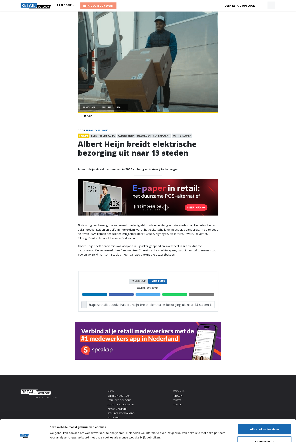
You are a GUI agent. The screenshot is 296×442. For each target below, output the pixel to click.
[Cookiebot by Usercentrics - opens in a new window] (24, 434)
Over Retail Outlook (239, 5)
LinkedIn (178, 396)
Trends (88, 116)
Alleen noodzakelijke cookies (264, 432)
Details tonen (58, 425)
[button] (262, 5)
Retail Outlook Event (98, 5)
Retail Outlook (97, 130)
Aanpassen (264, 419)
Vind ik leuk (139, 281)
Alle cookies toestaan (264, 407)
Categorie (64, 5)
